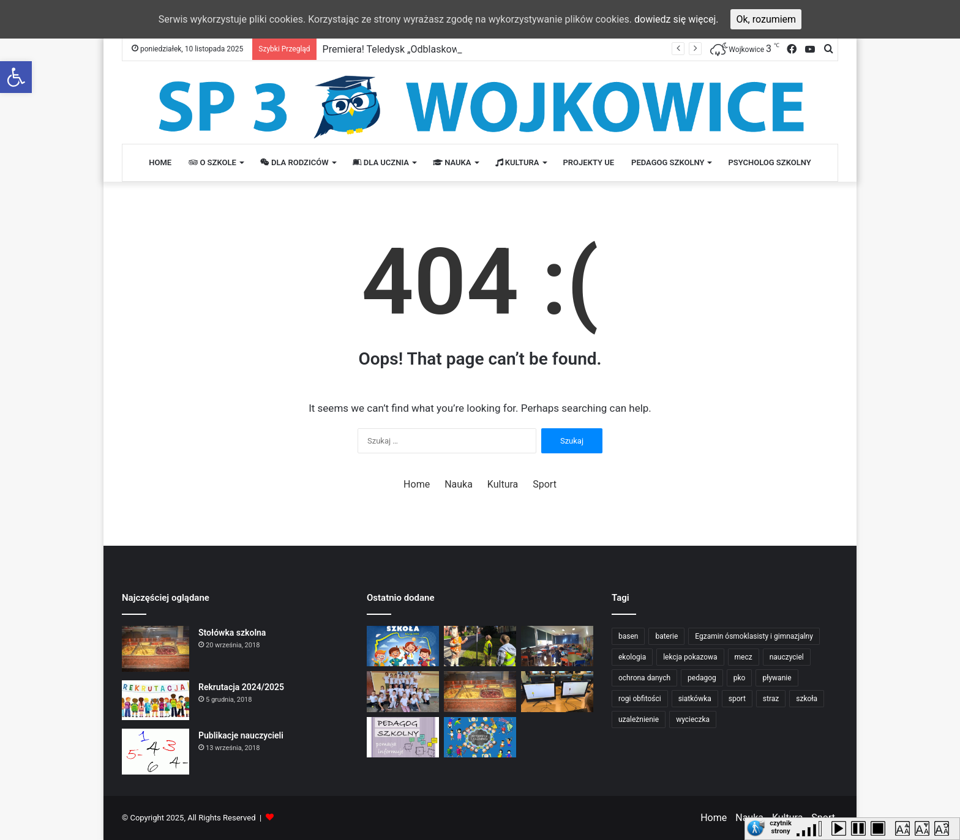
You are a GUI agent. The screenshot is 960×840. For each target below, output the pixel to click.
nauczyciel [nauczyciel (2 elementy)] (787, 657)
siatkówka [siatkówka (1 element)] (694, 698)
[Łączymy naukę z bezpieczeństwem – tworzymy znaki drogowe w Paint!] (557, 691)
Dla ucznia (381, 162)
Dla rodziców (294, 162)
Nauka (452, 162)
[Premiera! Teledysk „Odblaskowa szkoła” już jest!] (403, 646)
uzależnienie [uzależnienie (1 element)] (638, 719)
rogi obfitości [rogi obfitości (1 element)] (639, 698)
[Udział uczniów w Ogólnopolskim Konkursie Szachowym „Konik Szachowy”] (557, 646)
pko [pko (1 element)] (739, 678)
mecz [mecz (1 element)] (743, 657)
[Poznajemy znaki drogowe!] (480, 646)
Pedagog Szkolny (667, 162)
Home (160, 162)
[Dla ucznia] (480, 737)
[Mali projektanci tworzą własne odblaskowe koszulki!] (403, 691)
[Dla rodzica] (403, 737)
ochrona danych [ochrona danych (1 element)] (644, 678)
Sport (545, 484)
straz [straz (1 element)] (771, 698)
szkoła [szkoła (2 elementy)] (806, 698)
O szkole (212, 162)
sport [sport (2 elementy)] (737, 698)
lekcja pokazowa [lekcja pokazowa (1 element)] (690, 657)
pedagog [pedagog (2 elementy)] (702, 678)
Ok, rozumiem (766, 19)
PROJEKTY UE (589, 162)
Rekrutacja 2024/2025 (241, 687)
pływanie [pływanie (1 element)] (776, 678)
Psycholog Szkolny (769, 162)
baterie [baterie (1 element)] (666, 636)
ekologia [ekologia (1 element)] (632, 657)
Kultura (517, 162)
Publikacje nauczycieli (240, 735)
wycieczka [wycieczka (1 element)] (693, 719)
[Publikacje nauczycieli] (155, 752)
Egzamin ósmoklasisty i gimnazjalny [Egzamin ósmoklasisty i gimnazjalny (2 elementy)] (754, 636)
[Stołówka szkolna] (155, 649)
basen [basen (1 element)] (628, 636)
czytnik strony (781, 825)
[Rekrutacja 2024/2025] (155, 700)
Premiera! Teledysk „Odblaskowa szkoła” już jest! (428, 49)
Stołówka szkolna (232, 632)
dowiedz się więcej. (676, 19)
